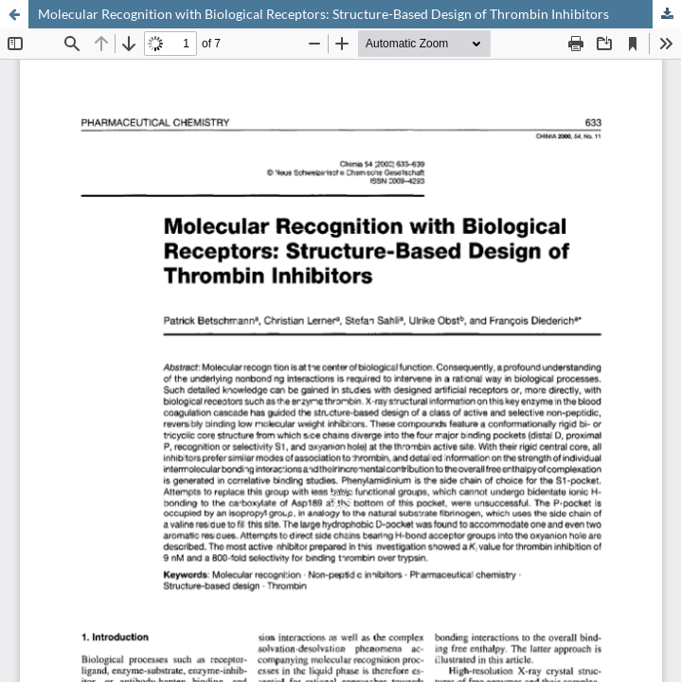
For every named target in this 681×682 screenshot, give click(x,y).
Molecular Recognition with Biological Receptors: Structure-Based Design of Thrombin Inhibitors (323, 14)
